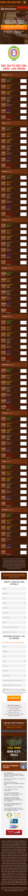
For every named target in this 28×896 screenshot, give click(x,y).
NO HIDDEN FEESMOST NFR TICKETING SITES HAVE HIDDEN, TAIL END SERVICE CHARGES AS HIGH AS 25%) (14, 774)
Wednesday (8, 364)
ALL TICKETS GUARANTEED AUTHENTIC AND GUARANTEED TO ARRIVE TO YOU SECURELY (13, 794)
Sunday (6, 219)
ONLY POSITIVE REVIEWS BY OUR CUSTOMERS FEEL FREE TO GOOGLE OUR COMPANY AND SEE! (14, 809)
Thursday (7, 74)
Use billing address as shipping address (14, 642)
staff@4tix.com (16, 712)
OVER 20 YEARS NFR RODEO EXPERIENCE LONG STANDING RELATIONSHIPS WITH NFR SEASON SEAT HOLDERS (13, 799)
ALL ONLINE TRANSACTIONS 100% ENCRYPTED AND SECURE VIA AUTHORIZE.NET (13, 804)
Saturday (7, 171)
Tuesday (7, 316)
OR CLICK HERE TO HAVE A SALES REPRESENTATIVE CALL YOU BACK (14, 27)
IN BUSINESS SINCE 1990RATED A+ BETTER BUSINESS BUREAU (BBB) (14, 783)
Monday (6, 268)
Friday (6, 123)
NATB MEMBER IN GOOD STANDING (13, 787)
